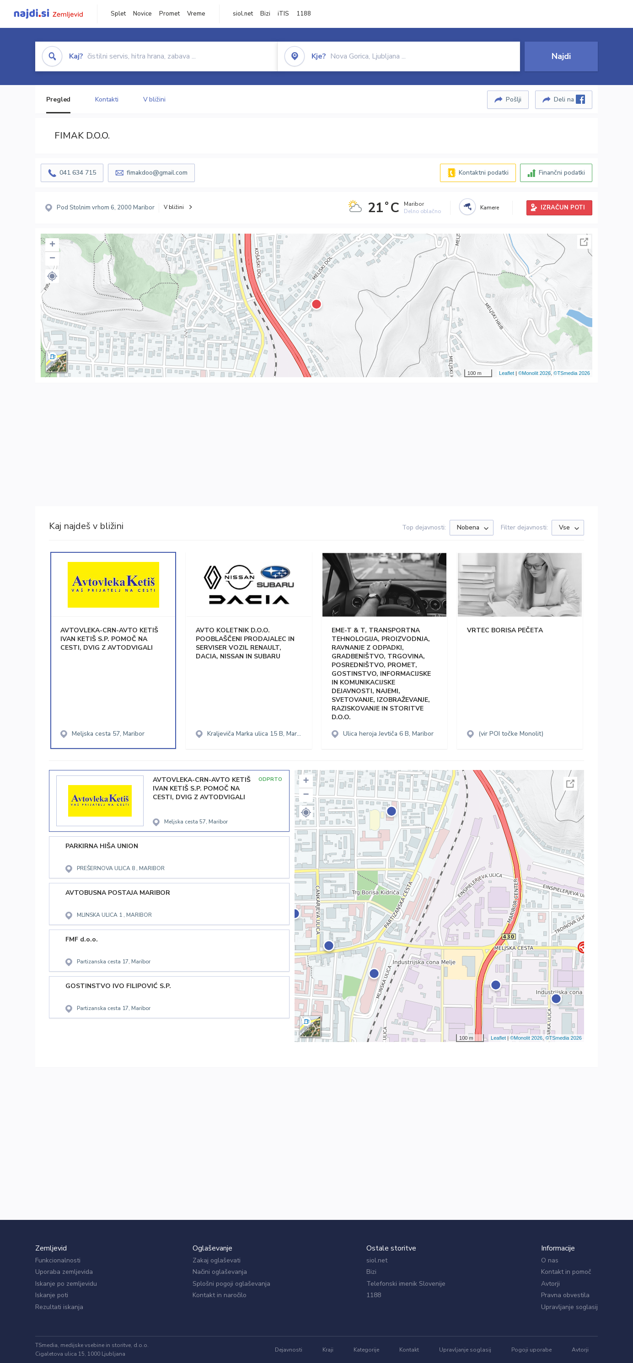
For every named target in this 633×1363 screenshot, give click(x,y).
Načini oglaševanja (220, 1271)
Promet (169, 14)
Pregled (58, 99)
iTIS (283, 14)
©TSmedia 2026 (571, 373)
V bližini (154, 99)
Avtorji (550, 1283)
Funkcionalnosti (57, 1260)
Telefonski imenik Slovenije (405, 1283)
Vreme (196, 14)
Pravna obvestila (565, 1295)
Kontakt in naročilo (220, 1295)
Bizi (265, 14)
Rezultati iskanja (59, 1307)
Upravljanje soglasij (569, 1307)
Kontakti (106, 99)
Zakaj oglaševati (217, 1260)
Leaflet (506, 373)
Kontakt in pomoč (566, 1271)
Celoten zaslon (584, 242)
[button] (52, 276)
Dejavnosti (288, 1349)
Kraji (327, 1349)
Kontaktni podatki (484, 172)
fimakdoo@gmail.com (157, 172)
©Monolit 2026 (534, 373)
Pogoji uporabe (531, 1349)
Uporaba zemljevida (64, 1271)
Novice (142, 14)
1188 (303, 14)
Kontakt (409, 1349)
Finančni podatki (562, 172)
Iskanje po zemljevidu (66, 1283)
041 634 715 (77, 172)
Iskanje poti (51, 1295)
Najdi (561, 56)
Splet (118, 14)
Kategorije (366, 1349)
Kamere (489, 207)
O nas (549, 1260)
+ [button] (52, 245)
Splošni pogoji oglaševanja (231, 1283)
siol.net (243, 14)
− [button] (52, 259)
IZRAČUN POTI (563, 207)
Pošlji (513, 99)
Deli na (569, 99)
